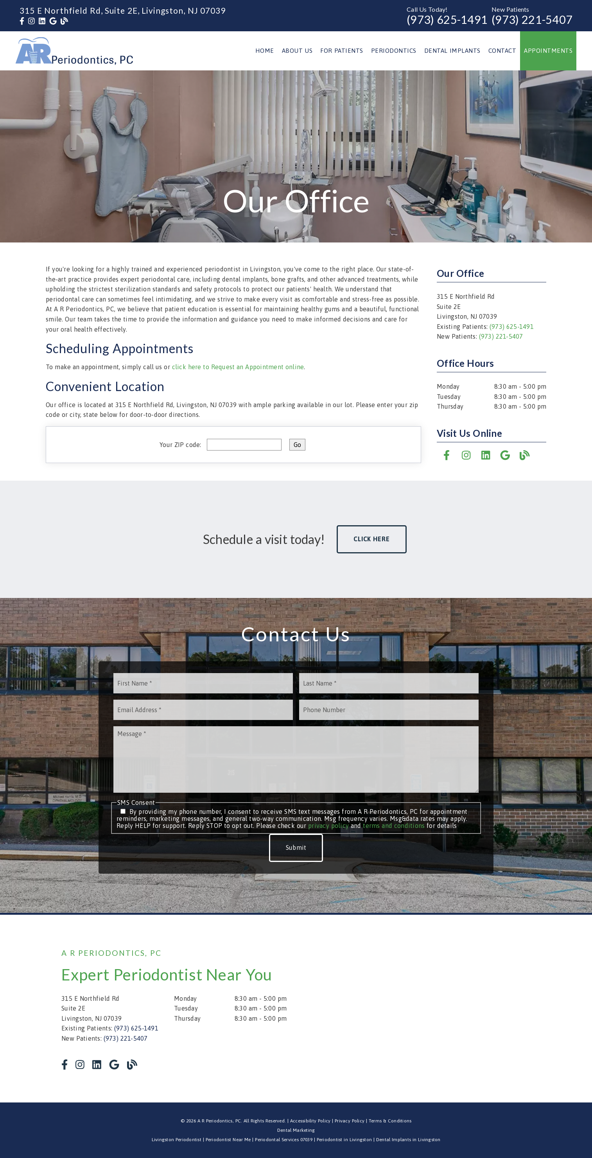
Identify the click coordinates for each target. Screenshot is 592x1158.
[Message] (296, 759)
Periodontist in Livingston (344, 1139)
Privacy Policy (349, 1121)
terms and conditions (394, 825)
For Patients (341, 50)
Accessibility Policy (310, 1121)
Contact (502, 50)
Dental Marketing (296, 1130)
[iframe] (437, 1008)
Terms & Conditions (390, 1121)
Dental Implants (452, 50)
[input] (244, 445)
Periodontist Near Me (228, 1139)
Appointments (548, 50)
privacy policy (328, 825)
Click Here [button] (371, 538)
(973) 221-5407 (532, 19)
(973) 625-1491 (447, 19)
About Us (297, 50)
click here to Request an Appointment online (238, 366)
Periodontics (393, 50)
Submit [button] (296, 847)
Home (264, 50)
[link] (22, 21)
